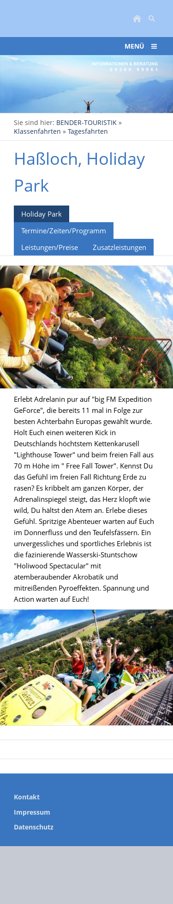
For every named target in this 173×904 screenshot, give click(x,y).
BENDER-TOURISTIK (86, 122)
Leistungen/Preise (49, 247)
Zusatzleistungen (119, 247)
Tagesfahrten (88, 131)
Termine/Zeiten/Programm (63, 230)
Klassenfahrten (37, 131)
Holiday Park (41, 213)
